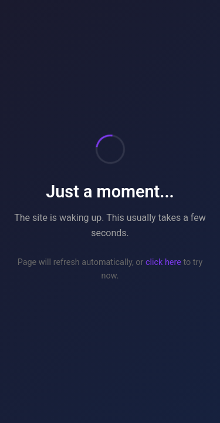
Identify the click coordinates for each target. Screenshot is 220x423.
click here (163, 262)
